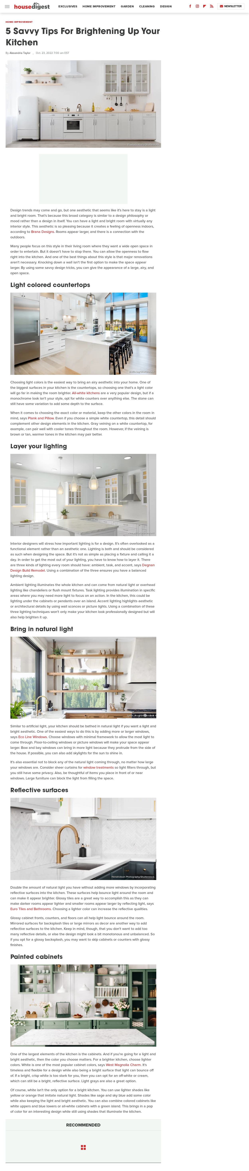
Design (166, 6)
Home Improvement (99, 6)
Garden (127, 6)
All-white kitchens (86, 393)
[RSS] (211, 7)
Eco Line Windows (32, 736)
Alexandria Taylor (20, 53)
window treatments (98, 767)
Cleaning (147, 6)
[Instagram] (197, 7)
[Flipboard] (204, 7)
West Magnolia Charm (123, 1064)
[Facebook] (190, 7)
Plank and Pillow (41, 418)
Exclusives (67, 6)
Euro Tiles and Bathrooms (30, 909)
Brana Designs (42, 231)
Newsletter (231, 6)
